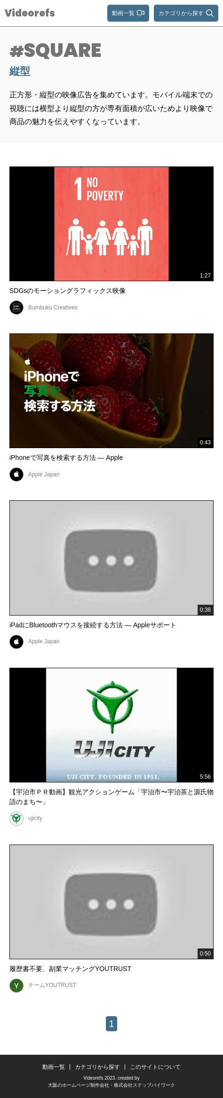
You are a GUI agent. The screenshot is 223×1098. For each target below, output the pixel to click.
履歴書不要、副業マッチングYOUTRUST (70, 968)
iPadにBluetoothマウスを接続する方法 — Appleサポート (92, 625)
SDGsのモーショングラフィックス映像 (67, 290)
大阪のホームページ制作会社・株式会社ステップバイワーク (111, 1085)
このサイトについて (155, 1067)
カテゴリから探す (97, 1067)
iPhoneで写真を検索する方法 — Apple (66, 457)
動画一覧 (53, 1067)
